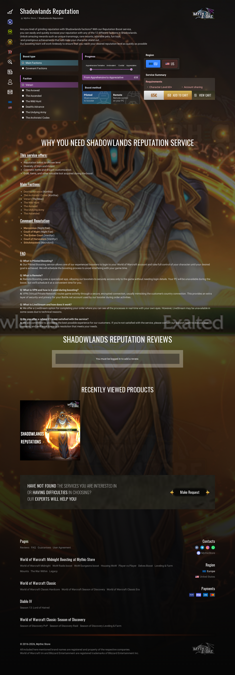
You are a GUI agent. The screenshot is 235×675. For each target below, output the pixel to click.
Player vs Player (127, 565)
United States (207, 576)
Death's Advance (33, 191)
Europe (211, 571)
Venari (27, 198)
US (172, 63)
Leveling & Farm (164, 565)
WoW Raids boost (62, 565)
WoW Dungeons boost (86, 565)
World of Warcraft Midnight (35, 565)
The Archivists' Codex (36, 195)
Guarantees (44, 547)
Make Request (189, 492)
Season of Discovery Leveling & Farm (100, 625)
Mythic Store (30, 18)
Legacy (53, 571)
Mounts (24, 571)
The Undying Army (34, 209)
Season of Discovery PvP (34, 625)
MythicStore (208, 553)
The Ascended (32, 213)
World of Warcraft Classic (38, 583)
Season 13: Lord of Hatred (35, 607)
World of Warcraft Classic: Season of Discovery (52, 619)
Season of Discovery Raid (64, 625)
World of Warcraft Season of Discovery (83, 589)
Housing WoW (109, 565)
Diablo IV (26, 601)
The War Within (39, 571)
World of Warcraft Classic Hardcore (40, 589)
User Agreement (62, 547)
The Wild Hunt (31, 202)
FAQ (33, 547)
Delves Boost (145, 565)
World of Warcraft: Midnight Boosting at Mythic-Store (57, 559)
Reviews (24, 547)
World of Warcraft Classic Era (123, 589)
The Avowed (31, 206)
